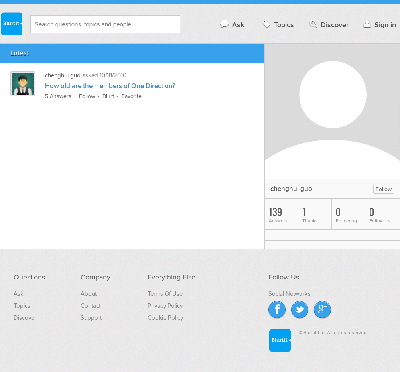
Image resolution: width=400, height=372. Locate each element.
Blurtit (11, 23)
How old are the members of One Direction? (110, 86)
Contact (90, 305)
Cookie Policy (165, 317)
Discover (328, 24)
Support (91, 317)
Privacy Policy (165, 305)
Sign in (378, 24)
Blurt (108, 96)
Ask (231, 24)
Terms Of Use (165, 293)
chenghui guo (63, 75)
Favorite (132, 96)
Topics (277, 24)
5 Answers (58, 96)
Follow (87, 96)
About (89, 293)
